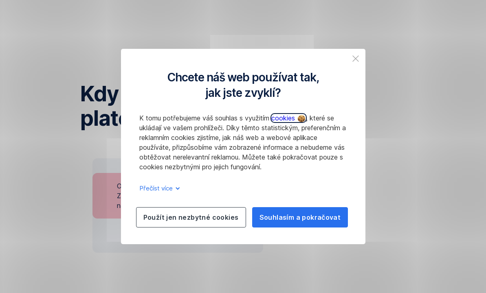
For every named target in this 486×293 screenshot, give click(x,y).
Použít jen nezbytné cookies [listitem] (191, 217)
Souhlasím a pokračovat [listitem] (300, 217)
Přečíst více (158, 188)
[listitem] (355, 58)
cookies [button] (288, 118)
